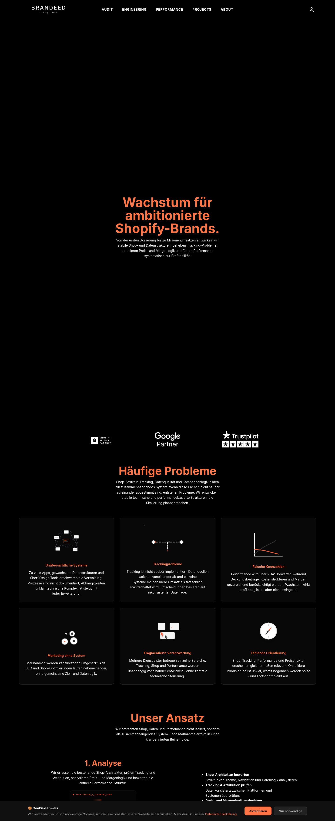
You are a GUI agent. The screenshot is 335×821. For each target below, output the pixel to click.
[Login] (311, 9)
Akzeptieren (258, 813)
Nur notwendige (290, 813)
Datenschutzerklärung (221, 816)
